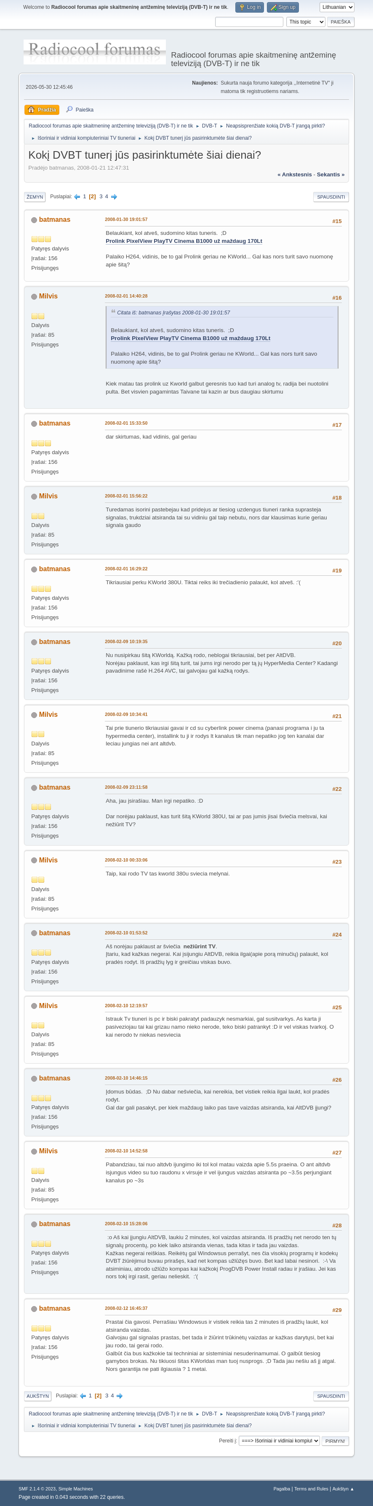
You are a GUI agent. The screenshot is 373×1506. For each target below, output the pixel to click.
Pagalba (282, 1488)
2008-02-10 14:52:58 (126, 1150)
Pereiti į (227, 1441)
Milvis (48, 296)
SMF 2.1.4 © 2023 (37, 1488)
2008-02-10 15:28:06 (126, 1223)
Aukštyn (38, 1396)
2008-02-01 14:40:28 (126, 295)
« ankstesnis (294, 174)
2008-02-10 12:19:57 (126, 1005)
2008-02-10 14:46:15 (126, 1077)
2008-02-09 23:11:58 (126, 787)
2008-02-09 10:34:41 (126, 714)
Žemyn (35, 197)
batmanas (55, 219)
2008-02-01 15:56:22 (126, 495)
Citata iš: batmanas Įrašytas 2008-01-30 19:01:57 (173, 313)
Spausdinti (331, 197)
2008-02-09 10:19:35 (126, 641)
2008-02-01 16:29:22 (126, 568)
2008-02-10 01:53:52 (126, 932)
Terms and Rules (311, 1488)
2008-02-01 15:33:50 (126, 423)
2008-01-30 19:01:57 (126, 219)
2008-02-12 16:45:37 (126, 1308)
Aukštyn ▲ (343, 1488)
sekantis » (331, 174)
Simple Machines (76, 1488)
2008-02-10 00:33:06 (126, 859)
